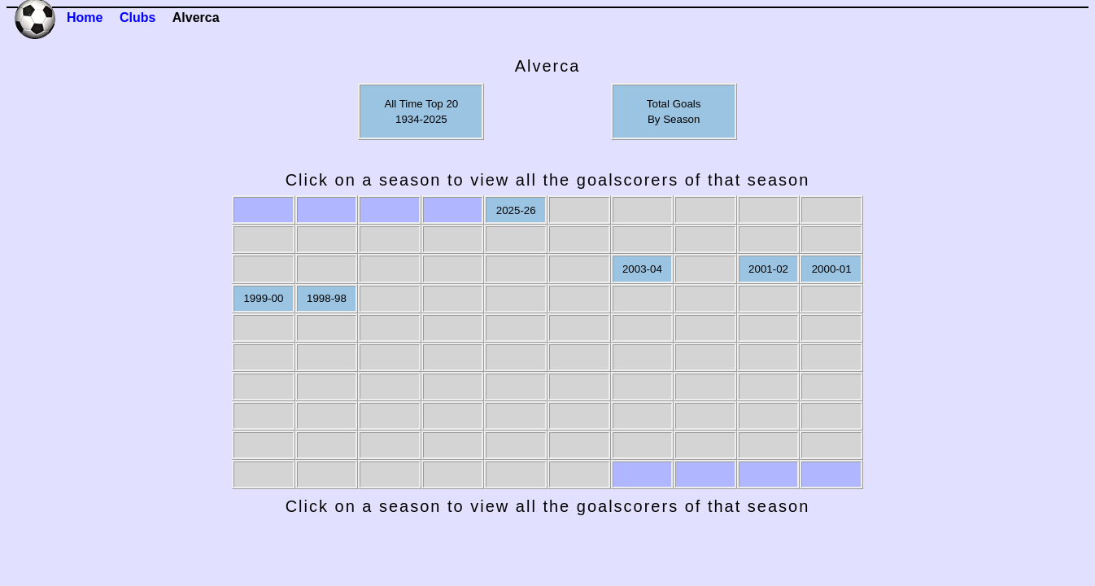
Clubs (137, 17)
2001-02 (768, 269)
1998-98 (327, 298)
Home (85, 17)
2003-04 (642, 269)
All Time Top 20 (421, 104)
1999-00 (263, 298)
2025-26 (516, 210)
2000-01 (832, 269)
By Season (674, 119)
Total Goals (674, 104)
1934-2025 (421, 119)
